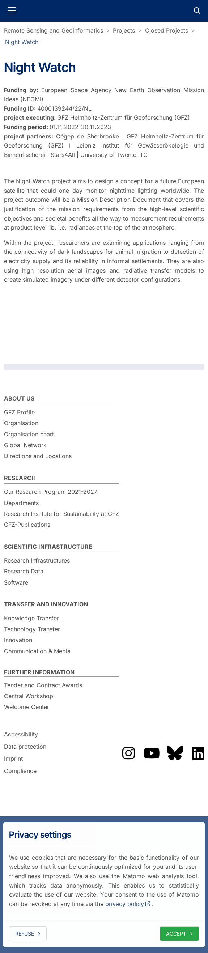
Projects (124, 30)
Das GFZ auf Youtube (151, 753)
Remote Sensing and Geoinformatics (53, 30)
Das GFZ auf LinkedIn (198, 753)
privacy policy (124, 903)
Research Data (23, 571)
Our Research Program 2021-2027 (50, 491)
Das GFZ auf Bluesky (175, 753)
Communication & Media (37, 651)
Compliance (20, 770)
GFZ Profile (19, 412)
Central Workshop (28, 696)
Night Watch (21, 42)
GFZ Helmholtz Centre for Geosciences (104, 11)
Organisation (21, 423)
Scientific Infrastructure (48, 546)
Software (16, 582)
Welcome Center (26, 706)
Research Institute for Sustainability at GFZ (61, 513)
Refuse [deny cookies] (24, 934)
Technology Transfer (32, 629)
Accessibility (21, 734)
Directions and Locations (38, 456)
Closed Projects (166, 30)
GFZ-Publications (27, 524)
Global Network (25, 445)
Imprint (13, 758)
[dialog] (104, 884)
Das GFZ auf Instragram (128, 753)
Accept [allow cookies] (176, 934)
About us (19, 398)
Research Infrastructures (37, 560)
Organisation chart (29, 434)
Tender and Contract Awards (43, 685)
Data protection (25, 746)
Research (20, 478)
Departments (21, 503)
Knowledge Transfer (31, 618)
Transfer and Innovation (46, 604)
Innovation (18, 640)
